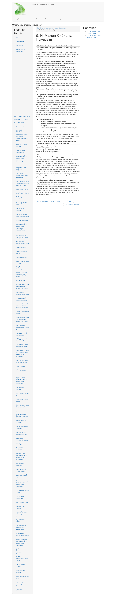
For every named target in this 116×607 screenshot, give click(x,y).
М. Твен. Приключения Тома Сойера (22, 558)
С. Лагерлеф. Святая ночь (22, 577)
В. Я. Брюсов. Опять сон (22, 394)
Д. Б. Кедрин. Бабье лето (22, 476)
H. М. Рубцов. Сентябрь (20, 464)
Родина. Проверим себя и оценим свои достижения (22, 514)
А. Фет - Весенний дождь (21, 252)
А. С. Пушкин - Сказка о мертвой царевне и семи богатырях (23, 183)
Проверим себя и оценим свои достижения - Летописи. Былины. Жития (22, 160)
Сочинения (27, 19)
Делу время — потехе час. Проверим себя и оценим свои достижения (22, 353)
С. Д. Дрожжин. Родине (20, 520)
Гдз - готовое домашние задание (41, 4)
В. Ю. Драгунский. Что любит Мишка (21, 340)
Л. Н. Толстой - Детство (20, 209)
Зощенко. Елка (20, 366)
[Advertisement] (22, 82)
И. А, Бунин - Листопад (20, 268)
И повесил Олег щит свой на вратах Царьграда (22, 129)
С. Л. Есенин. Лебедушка (20, 497)
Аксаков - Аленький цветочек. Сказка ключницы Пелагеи (22, 306)
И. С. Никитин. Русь (22, 502)
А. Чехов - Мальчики (22, 220)
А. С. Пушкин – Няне (22, 193)
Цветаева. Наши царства (21, 421)
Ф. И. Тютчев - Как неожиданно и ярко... (22, 237)
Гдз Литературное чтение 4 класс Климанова (22, 119)
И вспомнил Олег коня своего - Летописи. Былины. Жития (22, 137)
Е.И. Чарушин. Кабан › (72, 204)
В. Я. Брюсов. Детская (20, 388)
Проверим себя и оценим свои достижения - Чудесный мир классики (21, 228)
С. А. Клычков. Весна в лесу (22, 491)
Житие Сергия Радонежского (20, 151)
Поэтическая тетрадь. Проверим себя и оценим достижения (23, 286)
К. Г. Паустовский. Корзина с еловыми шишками (22, 372)
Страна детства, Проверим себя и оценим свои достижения (21, 380)
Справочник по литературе (53, 19)
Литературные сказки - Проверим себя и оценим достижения (22, 319)
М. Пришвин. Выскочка (20, 449)
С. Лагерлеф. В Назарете (20, 571)
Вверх (71, 201)
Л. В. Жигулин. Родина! (20, 507)
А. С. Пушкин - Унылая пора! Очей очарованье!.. (22, 175)
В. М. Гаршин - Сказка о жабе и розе (22, 293)
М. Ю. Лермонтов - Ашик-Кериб (21, 198)
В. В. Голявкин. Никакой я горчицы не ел (23, 327)
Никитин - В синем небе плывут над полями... (21, 274)
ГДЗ (18, 19)
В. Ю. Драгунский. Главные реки (21, 334)
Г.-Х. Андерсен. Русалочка (20, 565)
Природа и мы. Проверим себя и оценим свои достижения (21, 456)
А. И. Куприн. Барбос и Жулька (22, 427)
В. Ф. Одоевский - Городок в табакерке (22, 299)
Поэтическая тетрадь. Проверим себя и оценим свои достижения (23, 408)
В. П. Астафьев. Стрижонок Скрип (21, 433)
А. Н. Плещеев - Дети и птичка (22, 262)
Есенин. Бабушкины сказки (22, 400)
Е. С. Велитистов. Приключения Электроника (21, 527)
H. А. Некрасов (20, 280)
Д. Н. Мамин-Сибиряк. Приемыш (22, 439)
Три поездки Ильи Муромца (21, 145)
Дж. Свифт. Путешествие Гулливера (20, 551)
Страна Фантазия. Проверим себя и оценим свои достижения (21, 542)
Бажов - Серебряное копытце (22, 312)
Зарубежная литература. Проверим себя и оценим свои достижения (21, 586)
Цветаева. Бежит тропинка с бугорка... (22, 415)
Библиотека (38, 19)
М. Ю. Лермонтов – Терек (22, 203)
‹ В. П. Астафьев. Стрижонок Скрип (48, 201)
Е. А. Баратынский (21, 257)
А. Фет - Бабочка (21, 247)
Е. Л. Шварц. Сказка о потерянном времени (23, 345)
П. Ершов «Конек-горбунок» (21, 168)
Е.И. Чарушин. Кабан (22, 444)
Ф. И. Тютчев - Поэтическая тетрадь (22, 242)
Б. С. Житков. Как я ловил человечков (22, 361)
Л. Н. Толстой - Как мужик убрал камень (22, 215)
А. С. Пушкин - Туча (22, 189)
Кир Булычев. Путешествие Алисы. (22, 534)
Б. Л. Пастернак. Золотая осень (21, 470)
